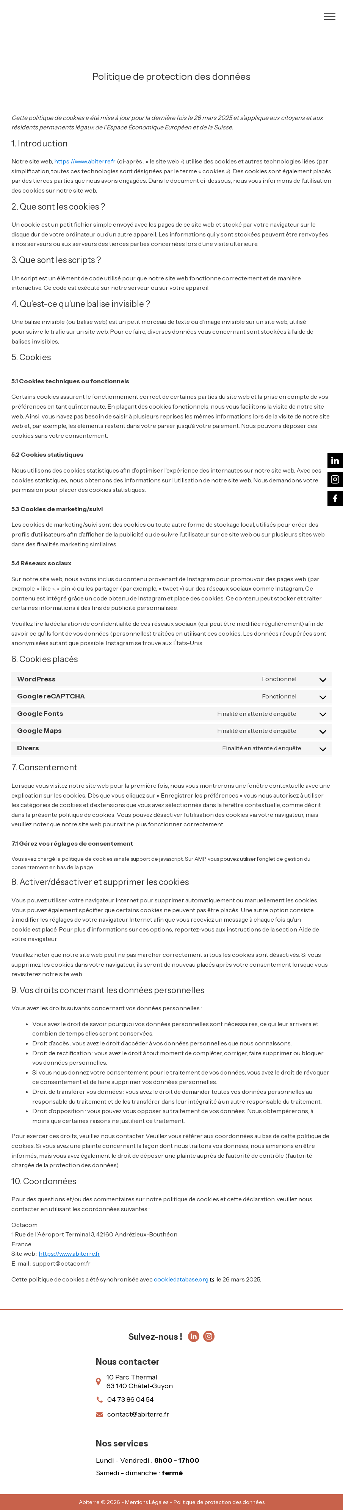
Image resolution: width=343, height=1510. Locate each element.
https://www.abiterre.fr (85, 161)
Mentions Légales (146, 1502)
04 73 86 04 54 (130, 1399)
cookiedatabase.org (181, 1279)
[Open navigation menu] (329, 16)
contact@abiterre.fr (138, 1414)
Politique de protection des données (219, 1502)
